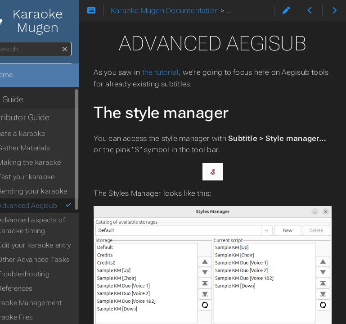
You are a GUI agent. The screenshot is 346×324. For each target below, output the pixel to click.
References (39, 288)
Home (22, 75)
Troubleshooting (47, 274)
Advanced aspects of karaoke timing (55, 225)
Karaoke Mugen (47, 20)
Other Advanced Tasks (58, 260)
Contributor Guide (40, 117)
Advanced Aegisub (59, 206)
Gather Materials (48, 148)
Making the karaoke (53, 162)
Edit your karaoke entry (58, 245)
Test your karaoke (50, 177)
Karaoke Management (50, 303)
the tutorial (184, 72)
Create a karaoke (41, 134)
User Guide (27, 99)
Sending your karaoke (56, 191)
